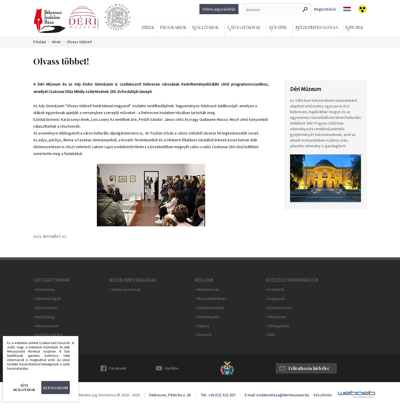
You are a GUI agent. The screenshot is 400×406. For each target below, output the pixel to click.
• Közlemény (44, 289)
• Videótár (203, 334)
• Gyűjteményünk (209, 307)
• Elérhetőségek (47, 298)
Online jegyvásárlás (219, 9)
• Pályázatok (275, 316)
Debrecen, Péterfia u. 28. (170, 394)
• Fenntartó (274, 289)
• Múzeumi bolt (45, 326)
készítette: (323, 395)
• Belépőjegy (44, 316)
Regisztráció (325, 9)
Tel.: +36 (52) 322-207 (218, 394)
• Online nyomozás (125, 289)
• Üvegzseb (275, 298)
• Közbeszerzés (279, 307)
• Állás (270, 334)
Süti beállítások (24, 387)
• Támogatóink (277, 326)
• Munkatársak (207, 289)
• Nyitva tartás (45, 307)
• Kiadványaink (207, 316)
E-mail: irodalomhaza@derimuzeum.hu (277, 394)
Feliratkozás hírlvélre (308, 368)
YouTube (171, 368)
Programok (173, 27)
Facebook (117, 368)
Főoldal (39, 42)
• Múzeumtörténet (210, 298)
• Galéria (202, 326)
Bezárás (70, 344)
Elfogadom (55, 387)
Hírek (148, 27)
